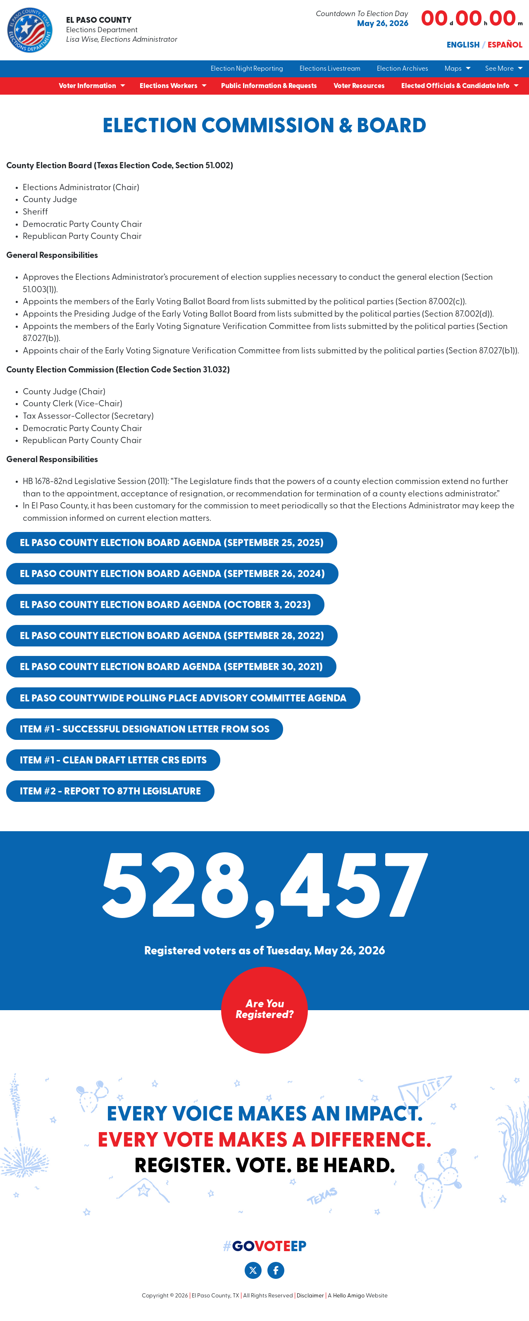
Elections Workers (169, 86)
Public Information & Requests (269, 86)
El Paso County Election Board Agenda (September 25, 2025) (172, 551)
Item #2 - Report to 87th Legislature (110, 800)
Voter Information (87, 86)
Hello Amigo (349, 1304)
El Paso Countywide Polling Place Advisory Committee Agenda (183, 706)
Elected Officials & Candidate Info (455, 86)
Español (505, 45)
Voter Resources (359, 86)
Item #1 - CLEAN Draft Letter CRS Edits (113, 769)
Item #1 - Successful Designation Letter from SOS (144, 738)
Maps (453, 69)
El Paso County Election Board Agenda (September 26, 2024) (172, 582)
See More (499, 69)
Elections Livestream (330, 69)
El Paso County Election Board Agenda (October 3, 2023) (165, 613)
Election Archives (402, 69)
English (463, 45)
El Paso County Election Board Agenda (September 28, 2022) (172, 644)
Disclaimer (310, 1304)
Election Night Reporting (247, 69)
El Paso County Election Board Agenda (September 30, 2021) (171, 675)
